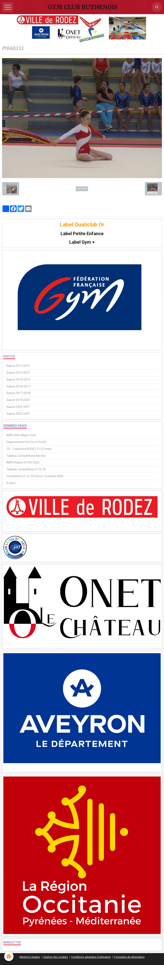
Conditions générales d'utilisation (91, 957)
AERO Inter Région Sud (20, 435)
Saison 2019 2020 (18, 400)
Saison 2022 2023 (18, 413)
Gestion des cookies (55, 957)
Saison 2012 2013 (18, 365)
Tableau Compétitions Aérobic (26, 455)
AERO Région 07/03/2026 (23, 462)
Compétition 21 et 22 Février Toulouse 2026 (34, 476)
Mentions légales (30, 957)
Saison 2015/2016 (18, 379)
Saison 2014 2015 (18, 372)
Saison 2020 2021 (18, 406)
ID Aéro (11, 483)
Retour (82, 188)
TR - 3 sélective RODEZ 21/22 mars (29, 449)
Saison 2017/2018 (18, 393)
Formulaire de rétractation (129, 957)
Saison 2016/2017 (18, 386)
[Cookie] (9, 956)
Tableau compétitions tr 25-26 (26, 469)
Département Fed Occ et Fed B (26, 442)
